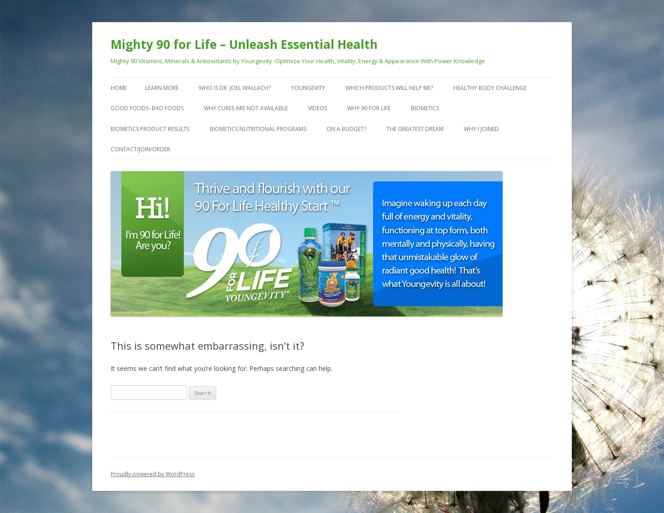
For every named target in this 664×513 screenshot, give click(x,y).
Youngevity (308, 88)
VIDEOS (317, 108)
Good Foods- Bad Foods (147, 108)
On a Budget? (346, 129)
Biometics (425, 108)
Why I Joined (481, 129)
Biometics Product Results (150, 129)
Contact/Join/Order (140, 149)
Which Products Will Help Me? (389, 88)
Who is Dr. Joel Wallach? (235, 88)
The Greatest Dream (415, 129)
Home (119, 88)
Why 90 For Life (369, 108)
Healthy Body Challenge (490, 88)
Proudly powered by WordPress (153, 474)
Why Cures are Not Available (246, 108)
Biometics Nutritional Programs (258, 129)
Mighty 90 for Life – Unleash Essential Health (244, 44)
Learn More (161, 88)
